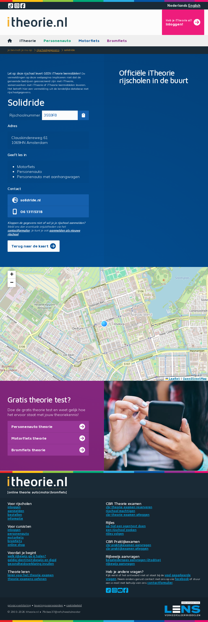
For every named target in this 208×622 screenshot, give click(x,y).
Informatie (15, 518)
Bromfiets (117, 40)
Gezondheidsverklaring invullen (31, 564)
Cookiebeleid (74, 605)
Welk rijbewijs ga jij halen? (27, 556)
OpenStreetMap (195, 378)
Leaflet (172, 378)
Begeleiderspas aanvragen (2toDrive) (133, 560)
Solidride (69, 50)
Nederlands (177, 5)
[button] (104, 323)
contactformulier (19, 230)
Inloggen (14, 507)
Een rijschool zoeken (121, 530)
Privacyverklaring (19, 605)
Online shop (16, 545)
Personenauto (57, 40)
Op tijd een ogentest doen (126, 526)
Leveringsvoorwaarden (48, 605)
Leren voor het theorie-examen (31, 575)
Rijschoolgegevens (48, 50)
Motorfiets (89, 40)
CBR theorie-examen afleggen (128, 515)
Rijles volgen (115, 534)
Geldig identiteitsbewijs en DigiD (32, 560)
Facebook (182, 579)
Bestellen (15, 515)
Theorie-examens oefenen (27, 579)
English (194, 5)
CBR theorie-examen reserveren (129, 507)
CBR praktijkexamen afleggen (127, 548)
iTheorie (28, 40)
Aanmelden (16, 511)
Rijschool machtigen (120, 511)
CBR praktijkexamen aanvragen (128, 545)
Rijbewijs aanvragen (120, 564)
